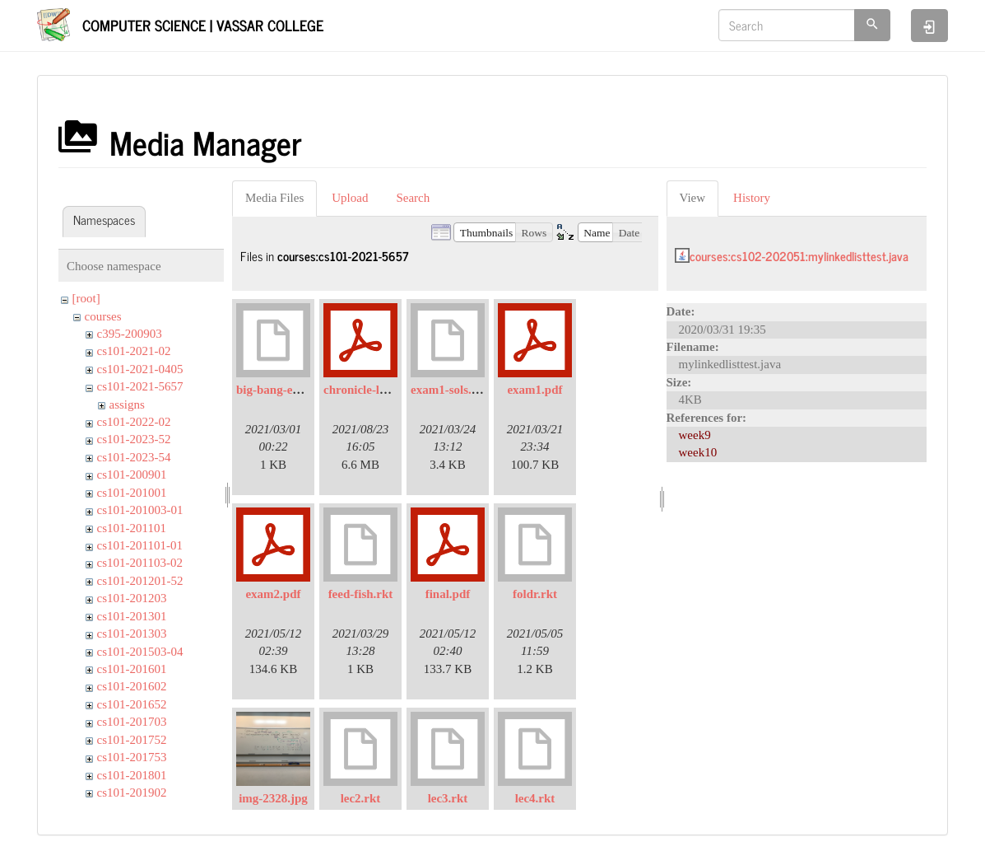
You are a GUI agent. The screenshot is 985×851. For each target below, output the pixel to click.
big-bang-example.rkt (293, 389)
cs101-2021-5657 (140, 386)
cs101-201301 (132, 616)
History (751, 197)
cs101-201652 (132, 704)
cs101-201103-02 (140, 562)
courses (103, 316)
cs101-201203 (132, 598)
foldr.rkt (535, 594)
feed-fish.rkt (360, 594)
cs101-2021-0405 (140, 369)
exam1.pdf (534, 389)
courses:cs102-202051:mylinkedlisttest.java (799, 255)
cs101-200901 (132, 474)
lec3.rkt (448, 798)
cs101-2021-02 (134, 351)
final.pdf (448, 594)
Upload (350, 197)
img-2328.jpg (273, 798)
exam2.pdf (272, 594)
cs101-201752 (132, 739)
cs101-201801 (132, 775)
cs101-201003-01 (140, 510)
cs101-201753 (132, 757)
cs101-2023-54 (134, 457)
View (693, 197)
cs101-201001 (132, 492)
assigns (127, 404)
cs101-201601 (132, 669)
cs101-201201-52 (140, 580)
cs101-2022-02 (134, 421)
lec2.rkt (361, 798)
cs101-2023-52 (134, 439)
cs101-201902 (132, 792)
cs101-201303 (132, 633)
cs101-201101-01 (140, 545)
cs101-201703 (132, 721)
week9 (695, 435)
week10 (698, 452)
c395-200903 (129, 333)
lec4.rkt (535, 798)
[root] (86, 298)
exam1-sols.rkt (449, 389)
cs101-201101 (131, 528)
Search (413, 197)
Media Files (274, 197)
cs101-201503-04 (140, 651)
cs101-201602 (132, 686)
